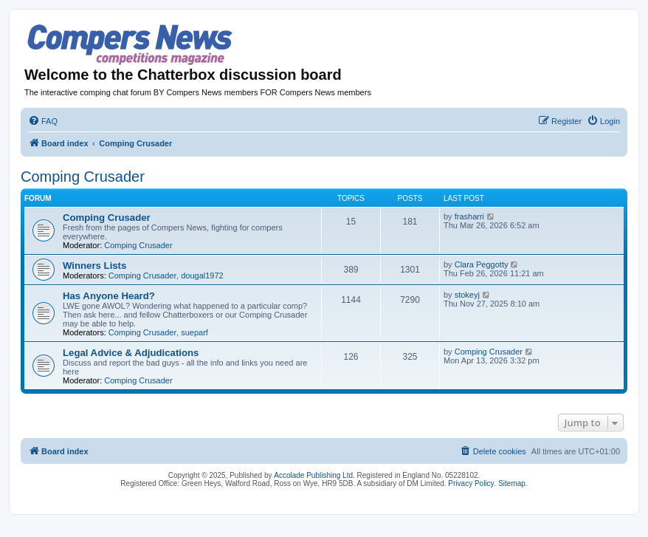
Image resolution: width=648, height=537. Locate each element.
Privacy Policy (471, 483)
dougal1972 (202, 275)
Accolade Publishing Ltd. (314, 475)
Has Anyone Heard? (109, 295)
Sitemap (511, 483)
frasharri (469, 216)
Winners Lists (94, 265)
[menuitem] (43, 121)
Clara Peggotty (482, 264)
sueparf (194, 332)
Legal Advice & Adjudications (131, 352)
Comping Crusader (83, 176)
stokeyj (467, 294)
